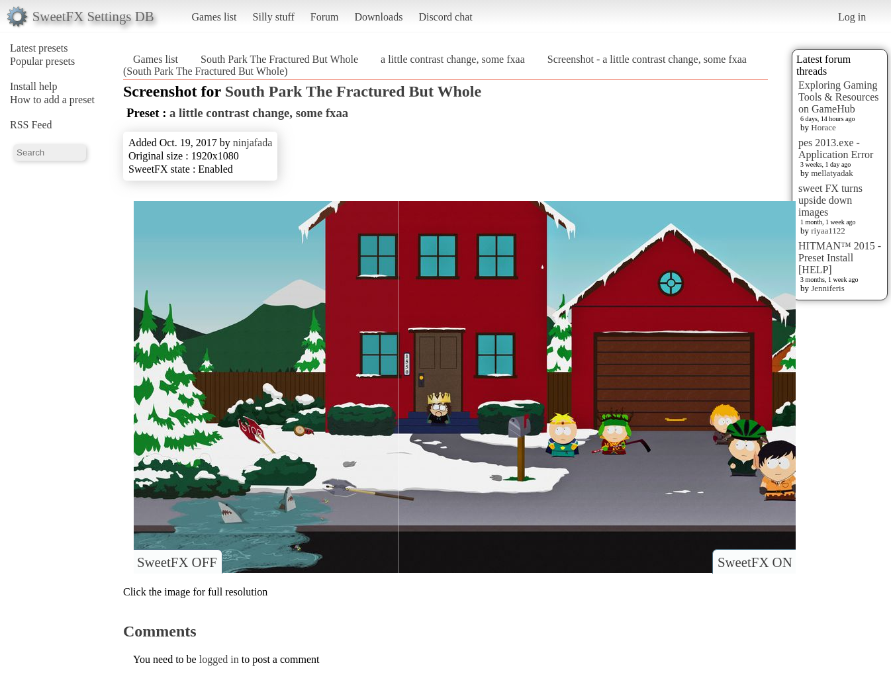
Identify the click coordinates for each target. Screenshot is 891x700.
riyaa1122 (828, 231)
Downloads (378, 16)
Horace (823, 127)
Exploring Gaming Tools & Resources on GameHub (838, 96)
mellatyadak (832, 173)
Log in (852, 16)
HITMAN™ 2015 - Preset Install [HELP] (839, 257)
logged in (219, 659)
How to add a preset (52, 99)
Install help (34, 86)
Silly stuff (274, 16)
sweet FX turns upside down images (830, 200)
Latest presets (39, 48)
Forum (324, 16)
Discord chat (445, 16)
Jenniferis (828, 288)
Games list (214, 16)
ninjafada (253, 142)
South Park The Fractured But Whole (279, 59)
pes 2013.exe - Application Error (835, 148)
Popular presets (42, 61)
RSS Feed (31, 124)
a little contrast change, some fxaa (453, 59)
